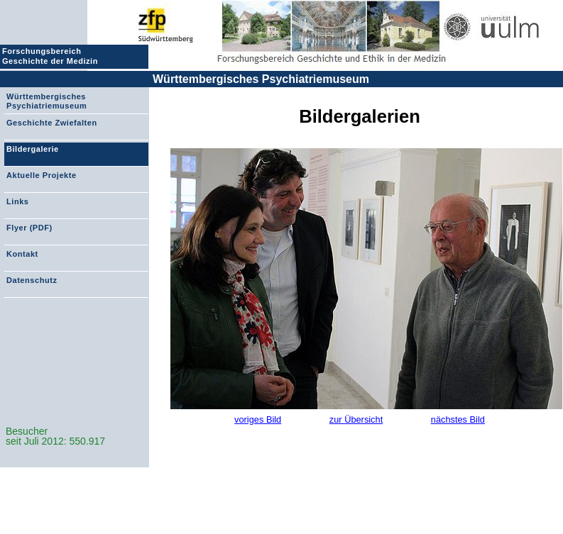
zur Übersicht (356, 419)
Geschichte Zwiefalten (51, 122)
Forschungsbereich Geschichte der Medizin (52, 56)
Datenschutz (31, 280)
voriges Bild (257, 419)
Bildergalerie (32, 149)
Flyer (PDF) (29, 227)
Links (17, 201)
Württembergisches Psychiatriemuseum (261, 79)
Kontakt (22, 254)
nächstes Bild (458, 419)
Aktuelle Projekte (41, 175)
